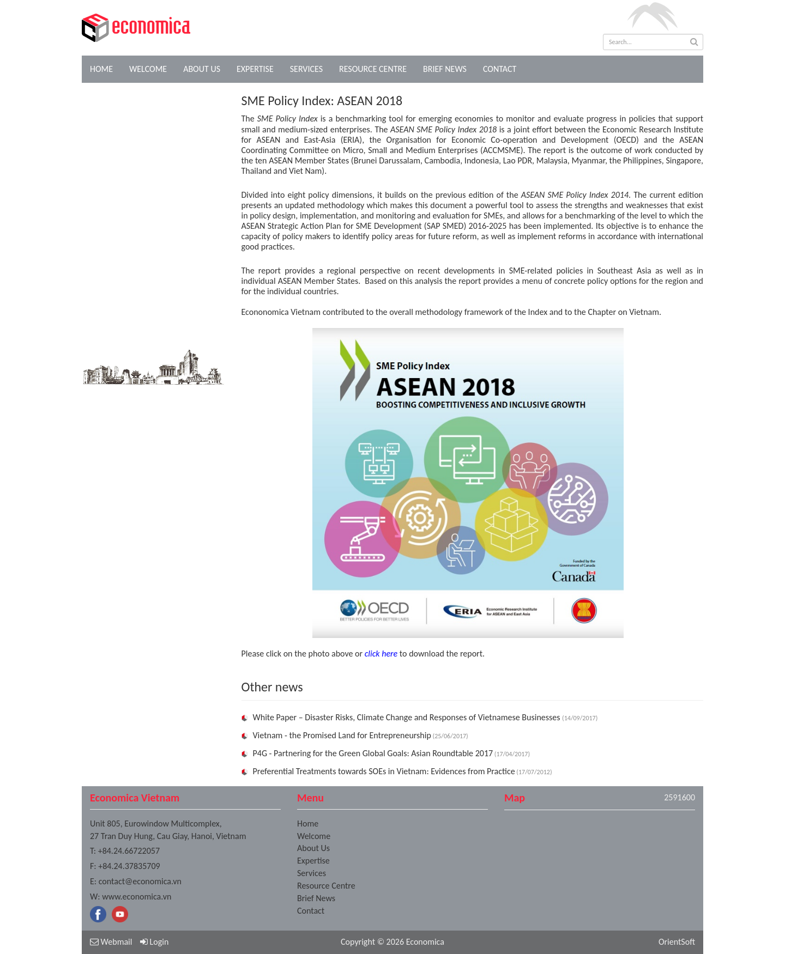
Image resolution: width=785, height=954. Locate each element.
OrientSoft (677, 942)
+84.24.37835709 (129, 866)
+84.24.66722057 (129, 851)
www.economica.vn (136, 896)
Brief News (445, 69)
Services (306, 69)
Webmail (111, 942)
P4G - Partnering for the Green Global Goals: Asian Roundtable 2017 (373, 753)
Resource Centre (373, 69)
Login (154, 942)
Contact (499, 69)
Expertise (255, 69)
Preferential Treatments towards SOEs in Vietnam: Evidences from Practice (384, 771)
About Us (201, 69)
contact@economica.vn (140, 881)
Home (101, 69)
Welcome (148, 69)
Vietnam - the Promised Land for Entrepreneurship (342, 735)
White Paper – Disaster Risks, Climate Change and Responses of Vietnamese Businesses (408, 717)
